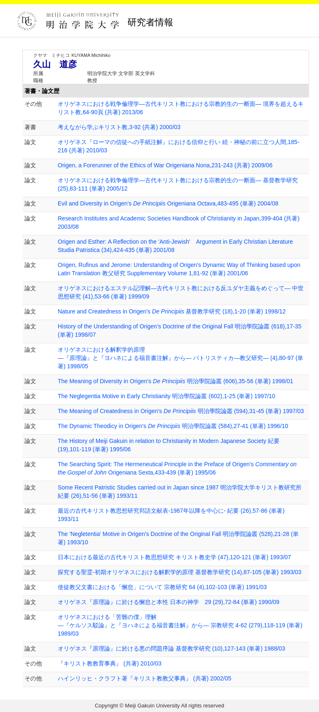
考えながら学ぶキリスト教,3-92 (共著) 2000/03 (119, 127)
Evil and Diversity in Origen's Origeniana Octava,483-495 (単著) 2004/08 (168, 203)
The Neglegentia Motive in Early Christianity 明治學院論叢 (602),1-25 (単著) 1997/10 (166, 396)
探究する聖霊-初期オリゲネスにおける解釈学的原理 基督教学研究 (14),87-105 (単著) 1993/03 (180, 572)
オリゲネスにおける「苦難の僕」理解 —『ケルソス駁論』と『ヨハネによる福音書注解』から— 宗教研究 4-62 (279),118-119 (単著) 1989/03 (180, 625)
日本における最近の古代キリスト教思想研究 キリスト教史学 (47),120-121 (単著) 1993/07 (174, 557)
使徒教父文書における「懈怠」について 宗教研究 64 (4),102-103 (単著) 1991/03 (162, 587)
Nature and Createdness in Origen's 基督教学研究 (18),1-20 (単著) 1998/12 (172, 311)
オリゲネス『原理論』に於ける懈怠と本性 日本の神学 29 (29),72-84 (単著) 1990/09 (169, 602)
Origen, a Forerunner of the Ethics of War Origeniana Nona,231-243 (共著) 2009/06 (165, 165)
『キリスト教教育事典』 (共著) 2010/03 (110, 663)
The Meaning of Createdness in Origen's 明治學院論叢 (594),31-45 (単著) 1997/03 (181, 411)
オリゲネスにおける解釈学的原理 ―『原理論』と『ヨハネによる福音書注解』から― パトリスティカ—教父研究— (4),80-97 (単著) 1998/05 (180, 357)
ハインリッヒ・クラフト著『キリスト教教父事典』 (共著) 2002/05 (144, 678)
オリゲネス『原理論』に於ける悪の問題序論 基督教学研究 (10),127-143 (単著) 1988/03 (171, 648)
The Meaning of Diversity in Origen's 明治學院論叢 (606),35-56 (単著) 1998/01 (175, 381)
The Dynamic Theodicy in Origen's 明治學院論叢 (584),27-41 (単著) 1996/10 (173, 426)
